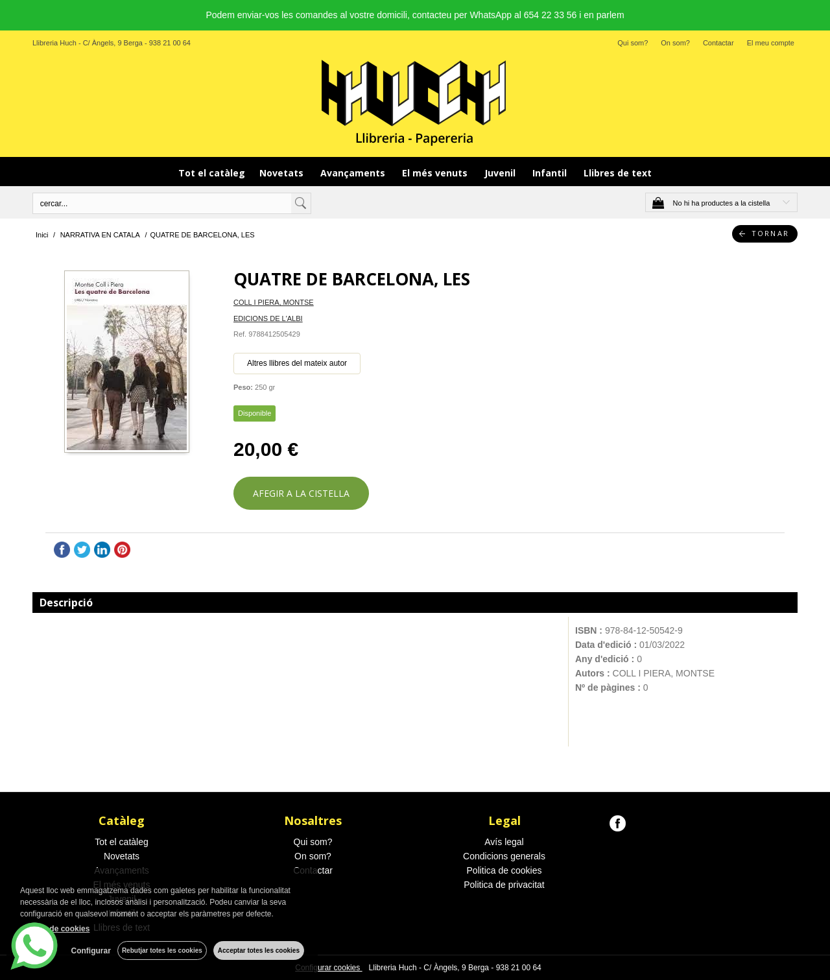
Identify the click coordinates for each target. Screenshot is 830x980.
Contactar (718, 43)
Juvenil (501, 173)
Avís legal (503, 842)
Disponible (254, 413)
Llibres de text (618, 173)
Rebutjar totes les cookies (162, 950)
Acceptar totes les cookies (259, 950)
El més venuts (436, 173)
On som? (675, 43)
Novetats (282, 173)
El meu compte (770, 43)
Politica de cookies (504, 870)
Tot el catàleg (211, 173)
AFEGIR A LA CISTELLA (301, 493)
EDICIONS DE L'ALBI (268, 318)
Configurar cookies (328, 967)
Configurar (91, 950)
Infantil (550, 173)
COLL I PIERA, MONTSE (273, 302)
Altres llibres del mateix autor (297, 363)
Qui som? (632, 43)
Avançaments (354, 173)
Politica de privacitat (504, 884)
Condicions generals (504, 856)
